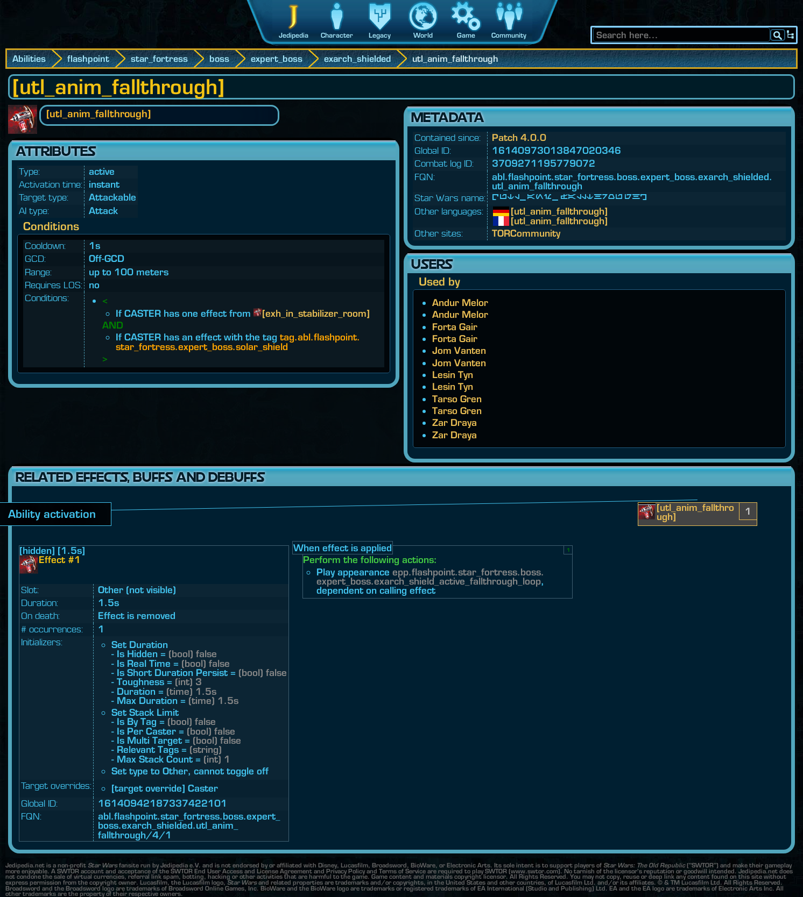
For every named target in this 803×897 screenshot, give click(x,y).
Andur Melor (460, 302)
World (423, 35)
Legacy (380, 35)
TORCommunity (526, 233)
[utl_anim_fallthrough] (519, 211)
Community (508, 35)
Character (337, 35)
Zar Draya (454, 422)
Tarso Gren (457, 398)
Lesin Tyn (452, 374)
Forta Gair (454, 326)
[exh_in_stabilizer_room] (316, 313)
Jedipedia (293, 35)
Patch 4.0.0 (519, 137)
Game (466, 35)
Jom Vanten (459, 350)
